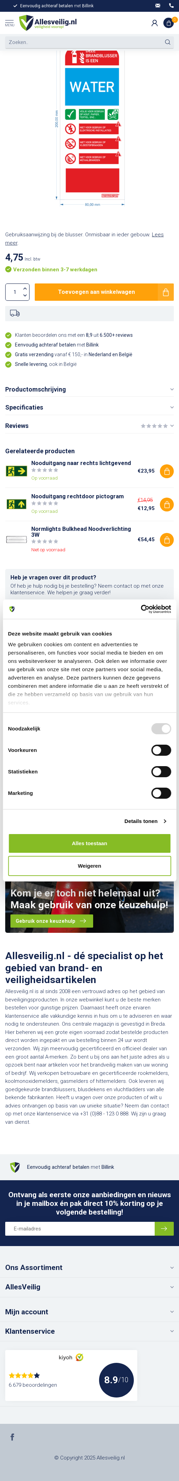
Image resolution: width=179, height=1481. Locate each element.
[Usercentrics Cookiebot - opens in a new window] (140, 609)
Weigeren (89, 866)
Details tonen (140, 821)
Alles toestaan (89, 843)
